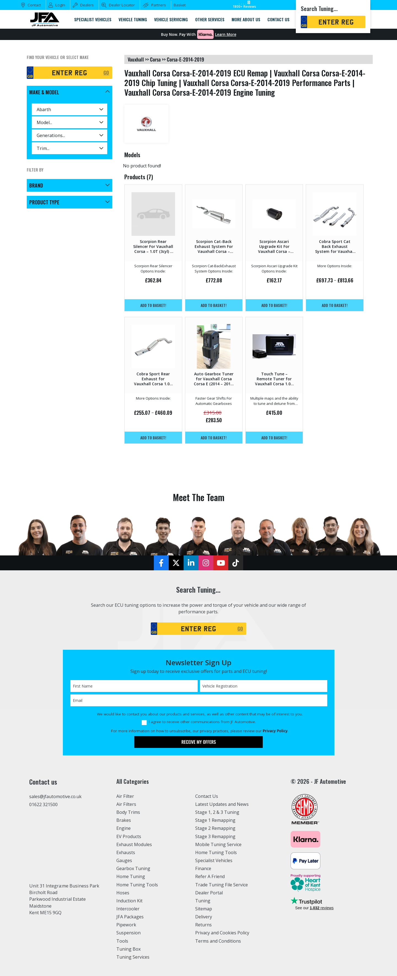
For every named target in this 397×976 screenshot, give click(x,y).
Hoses (122, 893)
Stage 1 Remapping (215, 820)
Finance (203, 868)
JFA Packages (130, 917)
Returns (203, 925)
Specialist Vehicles (214, 860)
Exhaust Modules (134, 844)
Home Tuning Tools (137, 885)
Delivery (203, 917)
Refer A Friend (210, 876)
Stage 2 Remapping (215, 828)
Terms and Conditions (218, 941)
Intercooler (128, 909)
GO (106, 72)
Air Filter (125, 796)
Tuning (203, 901)
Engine (123, 828)
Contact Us (206, 796)
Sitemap (203, 909)
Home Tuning (130, 876)
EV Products (128, 836)
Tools (122, 941)
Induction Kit (129, 901)
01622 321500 (43, 804)
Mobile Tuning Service (218, 844)
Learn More (225, 34)
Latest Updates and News (222, 804)
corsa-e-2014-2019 (185, 59)
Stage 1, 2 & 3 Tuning (217, 812)
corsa (155, 59)
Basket (180, 4)
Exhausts (125, 852)
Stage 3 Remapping (215, 836)
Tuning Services (133, 957)
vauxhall (136, 59)
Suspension (128, 933)
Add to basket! (153, 305)
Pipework (126, 925)
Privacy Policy (275, 730)
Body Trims (128, 812)
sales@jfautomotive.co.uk (55, 796)
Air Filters (126, 804)
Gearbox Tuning (133, 868)
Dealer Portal (209, 893)
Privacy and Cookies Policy (222, 933)
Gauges (124, 860)
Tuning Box (128, 949)
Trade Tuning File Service (222, 885)
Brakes (123, 820)
